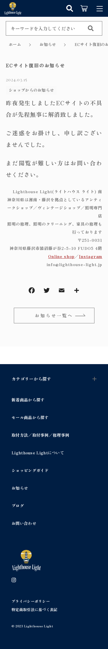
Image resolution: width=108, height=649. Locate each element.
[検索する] (90, 28)
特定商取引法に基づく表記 (35, 609)
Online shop (61, 256)
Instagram (90, 256)
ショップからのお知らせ (31, 90)
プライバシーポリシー (31, 601)
